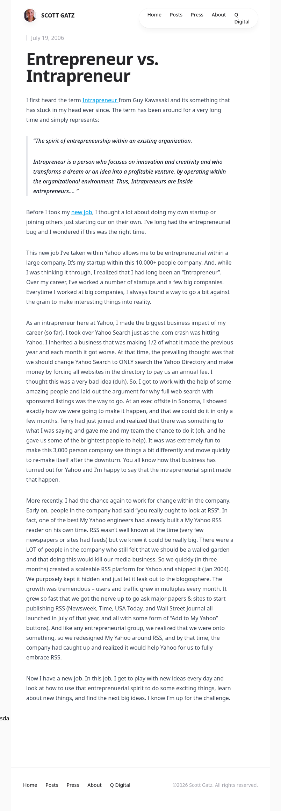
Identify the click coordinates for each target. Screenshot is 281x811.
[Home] (30, 15)
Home (154, 14)
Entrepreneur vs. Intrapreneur (92, 67)
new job (81, 212)
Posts (176, 14)
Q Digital (242, 18)
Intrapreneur (100, 100)
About (219, 14)
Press (197, 14)
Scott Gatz (57, 15)
